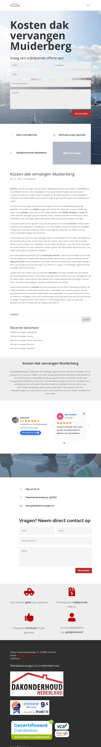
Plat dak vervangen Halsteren (22, 348)
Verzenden (81, 113)
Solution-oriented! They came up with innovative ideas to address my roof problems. (70, 430)
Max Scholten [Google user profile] (71, 415)
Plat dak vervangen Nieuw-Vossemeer (26, 340)
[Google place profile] (24, 418)
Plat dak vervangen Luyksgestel (23, 332)
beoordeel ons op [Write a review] (30, 433)
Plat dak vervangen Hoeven (21, 336)
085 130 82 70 (32, 489)
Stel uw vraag (63, 153)
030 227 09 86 (27, 658)
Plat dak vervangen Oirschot (22, 344)
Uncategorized (29, 179)
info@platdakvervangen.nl (40, 505)
